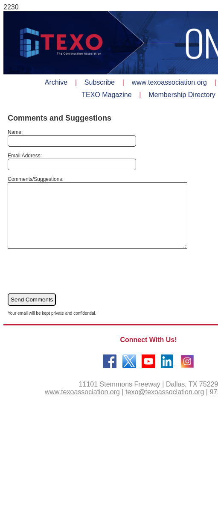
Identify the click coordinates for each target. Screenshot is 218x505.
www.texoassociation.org (82, 404)
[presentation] (72, 283)
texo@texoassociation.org (164, 404)
